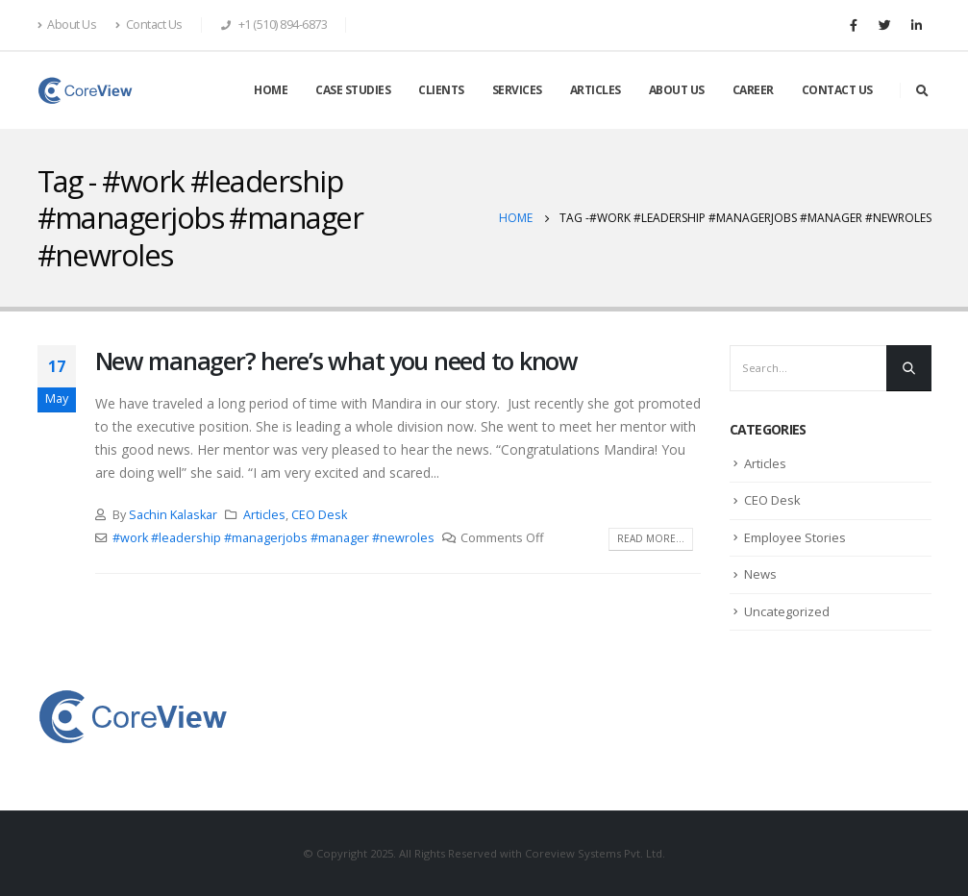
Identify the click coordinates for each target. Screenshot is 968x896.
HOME (270, 90)
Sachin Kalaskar (173, 515)
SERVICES (517, 90)
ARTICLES (595, 90)
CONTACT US (837, 90)
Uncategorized (787, 611)
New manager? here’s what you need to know (336, 360)
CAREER (753, 90)
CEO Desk (319, 515)
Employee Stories (795, 537)
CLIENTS (441, 90)
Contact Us (149, 24)
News (760, 574)
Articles (264, 515)
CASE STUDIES (352, 90)
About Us (67, 24)
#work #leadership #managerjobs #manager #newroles (273, 538)
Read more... (650, 538)
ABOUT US (677, 90)
